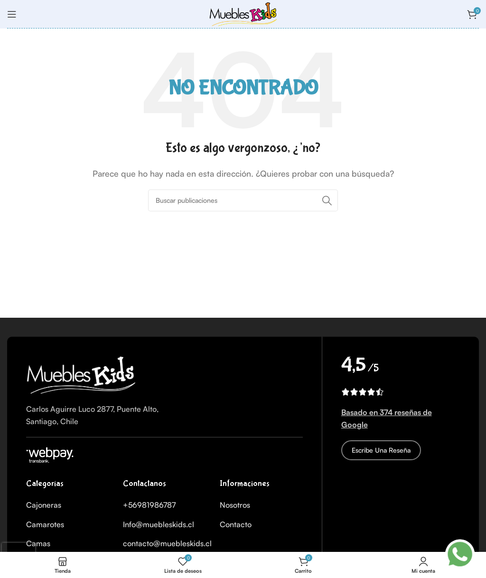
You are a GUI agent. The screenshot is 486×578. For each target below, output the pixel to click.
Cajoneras (43, 505)
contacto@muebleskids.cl (167, 543)
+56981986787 (149, 505)
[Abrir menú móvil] (11, 14)
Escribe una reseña (381, 450)
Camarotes (45, 524)
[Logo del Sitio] (243, 13)
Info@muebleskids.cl (158, 524)
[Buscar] (243, 200)
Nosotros (235, 505)
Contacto (236, 524)
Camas (38, 543)
